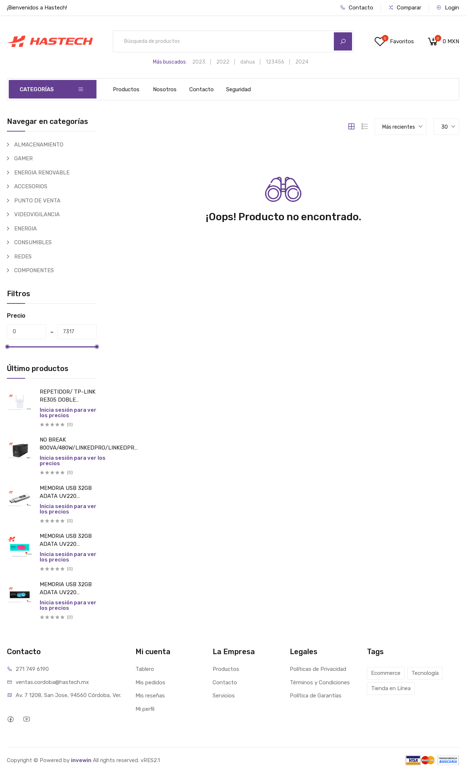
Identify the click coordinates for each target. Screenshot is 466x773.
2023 (198, 62)
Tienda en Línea (391, 688)
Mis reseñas (150, 695)
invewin (81, 760)
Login (447, 7)
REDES (23, 256)
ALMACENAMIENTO (38, 144)
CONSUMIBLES (33, 242)
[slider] (6, 346)
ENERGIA (25, 228)
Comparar (404, 7)
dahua (247, 62)
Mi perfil (144, 709)
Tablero (144, 669)
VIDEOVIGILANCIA (37, 214)
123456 (275, 62)
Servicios (224, 695)
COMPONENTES (34, 270)
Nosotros (165, 89)
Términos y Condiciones (320, 682)
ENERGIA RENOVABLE (42, 172)
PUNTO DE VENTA (37, 200)
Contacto (356, 7)
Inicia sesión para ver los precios (68, 413)
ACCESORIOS (30, 186)
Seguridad (238, 89)
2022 (222, 62)
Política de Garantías (315, 695)
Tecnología (425, 673)
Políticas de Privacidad (318, 669)
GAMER (23, 158)
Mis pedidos (150, 682)
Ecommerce (385, 673)
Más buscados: (170, 62)
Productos (126, 89)
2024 (301, 62)
